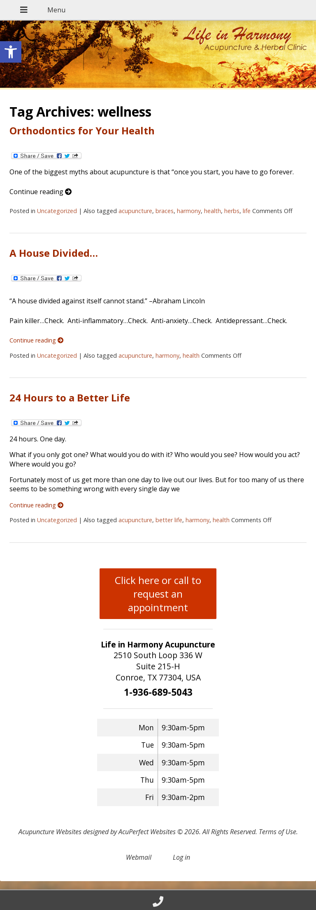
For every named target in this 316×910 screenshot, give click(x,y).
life (247, 211)
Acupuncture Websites (50, 831)
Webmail (138, 857)
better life (169, 520)
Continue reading (40, 191)
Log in (181, 857)
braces (165, 211)
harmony (189, 211)
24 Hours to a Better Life (69, 397)
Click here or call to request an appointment (158, 593)
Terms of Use (277, 831)
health (212, 211)
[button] (10, 52)
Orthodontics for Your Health (82, 130)
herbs (231, 211)
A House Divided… (53, 253)
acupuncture (135, 211)
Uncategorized (57, 211)
